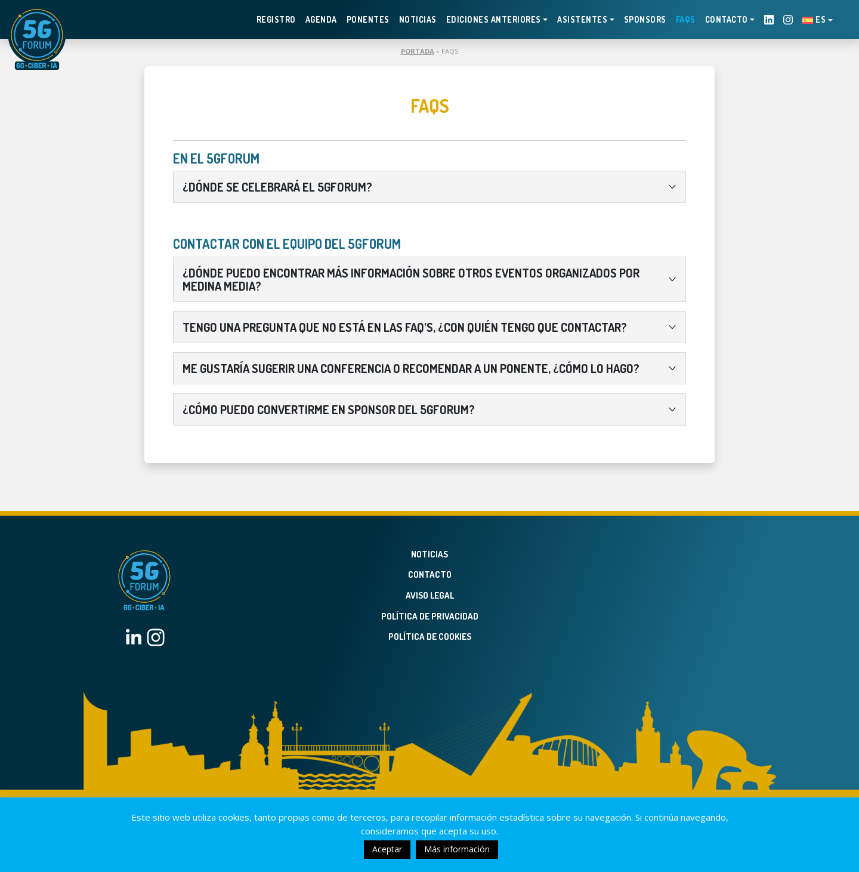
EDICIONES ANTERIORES (493, 19)
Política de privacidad (429, 616)
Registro (276, 19)
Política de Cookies (429, 636)
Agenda (321, 19)
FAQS (686, 19)
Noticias (418, 19)
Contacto (726, 19)
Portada (417, 51)
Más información (457, 849)
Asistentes (582, 19)
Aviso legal (430, 595)
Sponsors (645, 19)
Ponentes (368, 19)
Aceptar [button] (387, 849)
